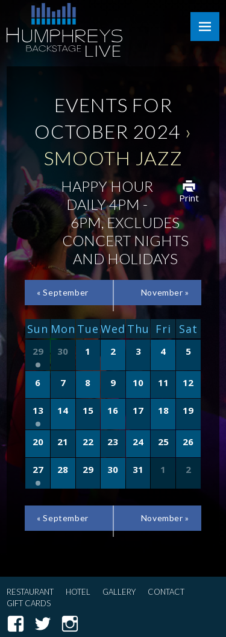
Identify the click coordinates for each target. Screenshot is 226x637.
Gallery (119, 592)
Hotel (78, 592)
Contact (166, 592)
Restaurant (30, 592)
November (165, 292)
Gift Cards (29, 603)
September (63, 292)
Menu (204, 26)
